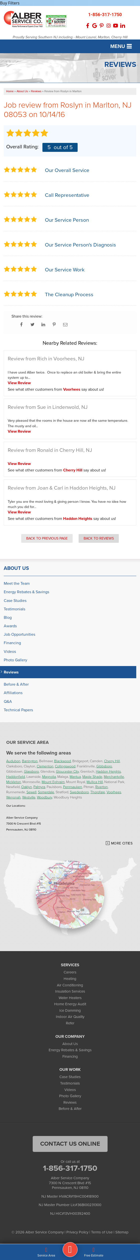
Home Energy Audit (70, 1004)
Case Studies (15, 600)
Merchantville (114, 776)
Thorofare (97, 792)
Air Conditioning (70, 985)
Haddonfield (15, 776)
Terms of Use (102, 1232)
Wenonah (13, 797)
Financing (12, 642)
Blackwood (62, 760)
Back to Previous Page (47, 538)
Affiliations (13, 692)
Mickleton (13, 781)
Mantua (75, 776)
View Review (19, 383)
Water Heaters (70, 998)
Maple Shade (92, 776)
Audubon (13, 760)
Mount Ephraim (53, 781)
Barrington (30, 760)
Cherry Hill (72, 470)
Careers (70, 972)
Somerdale (46, 792)
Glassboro (31, 771)
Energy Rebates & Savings (26, 591)
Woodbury (44, 797)
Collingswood (65, 766)
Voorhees (71, 389)
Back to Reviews (99, 538)
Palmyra (39, 786)
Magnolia (49, 776)
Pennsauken (72, 786)
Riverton (101, 786)
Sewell (31, 792)
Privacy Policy (77, 1232)
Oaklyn (26, 786)
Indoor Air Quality (70, 1016)
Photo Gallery (15, 660)
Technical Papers (18, 710)
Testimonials (14, 609)
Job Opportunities (19, 634)
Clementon (45, 766)
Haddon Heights (77, 518)
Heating (70, 978)
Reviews (11, 672)
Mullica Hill (95, 781)
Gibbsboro (104, 766)
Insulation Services (70, 991)
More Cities (122, 843)
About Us (16, 568)
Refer (70, 1023)
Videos (10, 651)
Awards (10, 626)
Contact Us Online (70, 1143)
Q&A (8, 701)
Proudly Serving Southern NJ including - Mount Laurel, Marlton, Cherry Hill (70, 37)
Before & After (16, 684)
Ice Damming (70, 1010)
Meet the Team (17, 583)
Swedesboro (79, 792)
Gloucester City (67, 771)
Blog (8, 617)
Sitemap (122, 1232)
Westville (28, 797)
